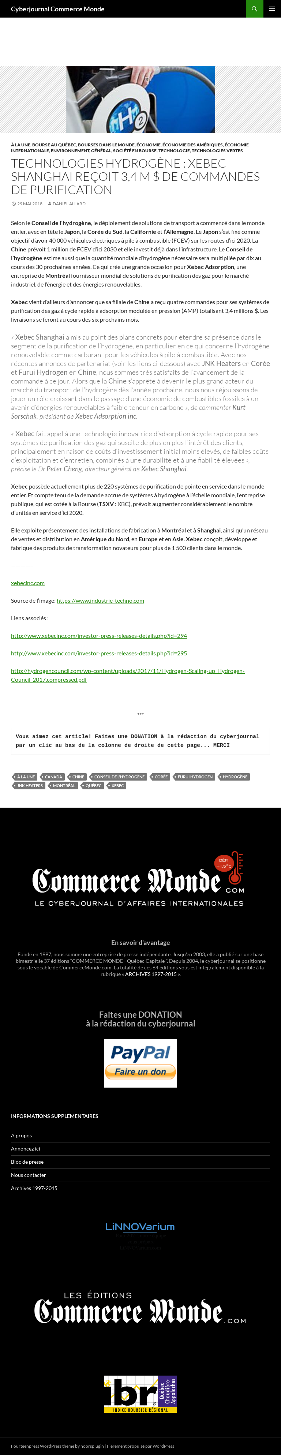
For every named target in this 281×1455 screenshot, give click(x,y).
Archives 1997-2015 (34, 1188)
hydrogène (235, 776)
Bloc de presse (27, 1162)
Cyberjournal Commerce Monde (58, 9)
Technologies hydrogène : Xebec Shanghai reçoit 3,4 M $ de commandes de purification (135, 176)
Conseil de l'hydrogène (119, 776)
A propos (21, 1135)
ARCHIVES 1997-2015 (151, 974)
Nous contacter (28, 1175)
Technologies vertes (217, 150)
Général (101, 150)
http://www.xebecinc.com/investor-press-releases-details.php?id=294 (99, 635)
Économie (148, 144)
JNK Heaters (30, 785)
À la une (20, 144)
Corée (161, 776)
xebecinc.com (28, 582)
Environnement (70, 150)
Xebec (118, 785)
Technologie (174, 150)
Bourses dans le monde (106, 144)
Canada (53, 776)
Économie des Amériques (192, 144)
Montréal (64, 785)
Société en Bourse (135, 150)
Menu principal (272, 9)
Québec (93, 785)
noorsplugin (92, 1446)
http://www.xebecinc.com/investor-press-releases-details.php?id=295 (99, 653)
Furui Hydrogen (195, 776)
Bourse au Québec (54, 144)
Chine (78, 776)
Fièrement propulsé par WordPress (140, 1446)
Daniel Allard (69, 203)
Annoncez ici (25, 1148)
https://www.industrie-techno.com (100, 600)
